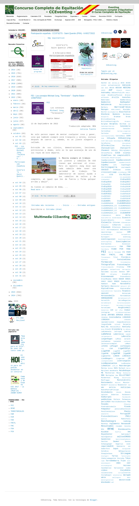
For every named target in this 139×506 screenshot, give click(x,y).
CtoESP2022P (125, 194)
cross (127, 170)
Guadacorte (125, 281)
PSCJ (128, 416)
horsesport (105, 305)
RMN (129, 432)
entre (103, 229)
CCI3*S (83, 75)
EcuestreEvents (107, 220)
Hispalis (126, 291)
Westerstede (124, 480)
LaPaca (118, 339)
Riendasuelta (124, 429)
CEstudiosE (126, 143)
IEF (116, 310)
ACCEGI (103, 85)
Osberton (115, 395)
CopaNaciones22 (107, 160)
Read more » (36, 190)
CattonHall (120, 136)
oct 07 (18, 193)
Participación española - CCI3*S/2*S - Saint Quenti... (20, 170)
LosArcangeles (123, 361)
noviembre (17, 280)
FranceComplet (123, 265)
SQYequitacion (124, 451)
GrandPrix (126, 274)
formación (106, 262)
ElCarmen (116, 222)
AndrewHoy (105, 93)
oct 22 (18, 245)
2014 (13, 70)
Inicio (66, 205)
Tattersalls (125, 456)
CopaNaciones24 (108, 162)
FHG (121, 255)
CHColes (114, 150)
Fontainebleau (123, 260)
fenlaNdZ (117, 252)
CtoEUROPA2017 (123, 201)
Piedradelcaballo (108, 407)
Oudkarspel (106, 397)
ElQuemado (105, 227)
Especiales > (74, 16)
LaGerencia (118, 334)
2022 (13, 97)
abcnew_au (115, 83)
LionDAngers (106, 358)
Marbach (122, 368)
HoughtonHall (124, 308)
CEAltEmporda (119, 141)
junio (16, 118)
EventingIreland (124, 239)
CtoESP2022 (106, 194)
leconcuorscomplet (109, 344)
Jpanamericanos (107, 322)
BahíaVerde (106, 105)
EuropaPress (125, 234)
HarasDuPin (125, 284)
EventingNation (123, 242)
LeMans (127, 344)
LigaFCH (116, 351)
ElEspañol (105, 225)
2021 (13, 94)
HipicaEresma (107, 288)
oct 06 (18, 190)
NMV (102, 387)
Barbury (104, 107)
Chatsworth (125, 148)
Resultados (48, 16)
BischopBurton (113, 112)
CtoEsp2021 (106, 191)
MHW (116, 375)
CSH (102, 174)
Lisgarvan (120, 358)
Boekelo (116, 114)
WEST (128, 477)
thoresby (120, 458)
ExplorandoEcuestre (108, 246)
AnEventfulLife (118, 93)
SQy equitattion (56, 38)
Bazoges (104, 109)
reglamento (114, 424)
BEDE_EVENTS (115, 109)
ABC (109, 83)
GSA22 (103, 281)
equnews (119, 232)
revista (127, 426)
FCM (12, 417)
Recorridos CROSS (105, 16)
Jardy (103, 315)
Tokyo (127, 458)
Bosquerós (105, 117)
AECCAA (118, 88)
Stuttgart (105, 456)
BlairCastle (124, 112)
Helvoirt (124, 286)
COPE (115, 165)
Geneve (122, 272)
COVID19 (104, 170)
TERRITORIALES (17, 411)
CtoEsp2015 (125, 179)
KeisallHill (115, 327)
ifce (121, 310)
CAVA (128, 136)
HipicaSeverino (107, 291)
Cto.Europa (58, 20)
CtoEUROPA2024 (125, 210)
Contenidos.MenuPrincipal (111, 157)
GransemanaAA (107, 276)
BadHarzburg (125, 100)
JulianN (117, 324)
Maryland (105, 371)
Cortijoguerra (109, 167)
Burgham (104, 124)
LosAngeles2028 (107, 361)
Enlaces (93, 16)
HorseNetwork (106, 303)
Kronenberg (117, 329)
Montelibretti (123, 380)
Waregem (126, 475)
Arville (115, 97)
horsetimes (105, 308)
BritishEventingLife (110, 121)
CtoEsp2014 (105, 179)
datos (118, 215)
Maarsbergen (124, 366)
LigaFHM (115, 353)
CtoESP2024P (125, 198)
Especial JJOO (70, 20)
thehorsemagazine (108, 458)
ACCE (122, 83)
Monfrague (105, 380)
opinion (104, 395)
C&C (129, 124)
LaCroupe (117, 331)
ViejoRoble (125, 470)
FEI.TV (110, 252)
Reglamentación (22, 16)
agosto (16, 125)
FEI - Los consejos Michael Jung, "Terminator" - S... (20, 152)
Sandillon (105, 439)
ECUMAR (128, 220)
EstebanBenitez (107, 234)
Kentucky (126, 327)
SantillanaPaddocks (123, 439)
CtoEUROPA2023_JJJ (109, 210)
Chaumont (105, 150)
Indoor (127, 310)
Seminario (121, 446)
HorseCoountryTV (124, 298)
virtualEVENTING (124, 473)
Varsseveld (118, 468)
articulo (105, 97)
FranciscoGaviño (107, 267)
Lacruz (127, 331)
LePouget (114, 346)
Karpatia (126, 324)
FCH (12, 432)
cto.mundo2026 (125, 177)
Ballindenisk (124, 105)
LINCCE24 (126, 356)
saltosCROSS (123, 436)
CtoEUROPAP (125, 213)
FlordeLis (125, 257)
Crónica (116, 170)
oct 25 (18, 255)
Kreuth (108, 329)
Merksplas (110, 375)
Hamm (114, 284)
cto (111, 174)
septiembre (18, 128)
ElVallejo (116, 227)
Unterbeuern (105, 463)
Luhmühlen (105, 366)
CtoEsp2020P (125, 189)
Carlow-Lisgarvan (123, 131)
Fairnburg (105, 249)
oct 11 (18, 207)
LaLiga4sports (106, 336)
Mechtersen (110, 373)
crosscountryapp (109, 172)
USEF (128, 463)
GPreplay (113, 274)
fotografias (108, 264)
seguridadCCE (107, 446)
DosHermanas (116, 218)
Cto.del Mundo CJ (24, 20)
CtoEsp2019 (106, 187)
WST (112, 482)
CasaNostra (126, 133)
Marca (128, 368)
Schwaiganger (106, 444)
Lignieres (105, 356)
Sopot (115, 449)
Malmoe (110, 368)
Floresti (104, 259)
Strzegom (125, 453)
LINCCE (116, 356)
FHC (12, 426)
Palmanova (126, 399)
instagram (105, 312)
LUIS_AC (115, 366)
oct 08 (18, 197)
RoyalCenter (106, 434)
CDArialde (109, 141)
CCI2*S (89, 75)
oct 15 (18, 221)
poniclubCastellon (122, 409)
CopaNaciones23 (123, 160)
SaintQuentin (106, 437)
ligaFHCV (126, 351)
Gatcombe (105, 272)
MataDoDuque (124, 371)
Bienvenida (10, 16)
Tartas (115, 456)
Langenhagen (106, 339)
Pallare (117, 399)
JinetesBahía (115, 317)
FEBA (128, 249)
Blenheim (105, 114)
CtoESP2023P (125, 196)
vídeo (128, 468)
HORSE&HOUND (106, 298)
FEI (48, 103)
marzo (16, 107)
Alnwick (119, 90)
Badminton (105, 102)
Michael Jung (57, 110)
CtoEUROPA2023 (124, 208)
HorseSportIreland (123, 305)
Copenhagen (125, 165)
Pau (128, 402)
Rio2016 (104, 432)
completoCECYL (123, 155)
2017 (13, 80)
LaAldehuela (106, 331)
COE (114, 155)
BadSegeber (125, 102)
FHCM (128, 252)
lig (102, 348)
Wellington (116, 477)
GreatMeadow (106, 279)
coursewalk (125, 167)
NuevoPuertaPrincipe (110, 390)
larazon (127, 339)
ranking (126, 421)
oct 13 (18, 214)
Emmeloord (126, 227)
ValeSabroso (106, 468)
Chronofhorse (106, 153)
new (129, 385)
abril (16, 111)
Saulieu (104, 441)
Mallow (104, 368)
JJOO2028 (127, 319)
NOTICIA (112, 387)
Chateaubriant (107, 148)
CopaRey (104, 165)
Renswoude (125, 424)
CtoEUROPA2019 (123, 203)
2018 (13, 84)
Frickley (120, 267)
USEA (118, 463)
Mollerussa (126, 377)
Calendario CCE (36, 16)
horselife (105, 300)
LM (129, 358)
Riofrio (118, 432)
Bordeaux (126, 114)
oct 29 (18, 269)
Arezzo (127, 95)
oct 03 (18, 143)
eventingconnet (108, 239)
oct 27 (18, 262)
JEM (79, 20)
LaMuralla (125, 336)
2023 (13, 292)
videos (104, 470)
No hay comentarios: (51, 86)
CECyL (127, 141)
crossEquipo (122, 172)
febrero (17, 104)
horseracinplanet (123, 303)
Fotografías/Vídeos (61, 16)
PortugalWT (125, 414)
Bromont (127, 121)
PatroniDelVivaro (119, 402)
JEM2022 (127, 315)
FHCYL (13, 423)
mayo (15, 114)
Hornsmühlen (125, 296)
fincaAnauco (105, 257)
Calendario (125, 126)
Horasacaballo (107, 296)
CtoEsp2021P (125, 191)
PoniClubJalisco (108, 411)
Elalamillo (106, 222)
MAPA (116, 368)
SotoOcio (105, 451)
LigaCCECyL (124, 348)
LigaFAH (105, 351)
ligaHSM (126, 353)
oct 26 (18, 259)
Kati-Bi (104, 327)
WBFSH (103, 477)
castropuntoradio (107, 136)
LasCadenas (105, 341)
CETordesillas (107, 146)
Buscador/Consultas (13, 23)
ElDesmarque (125, 222)
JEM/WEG (111, 315)
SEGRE (128, 444)
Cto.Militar (124, 175)
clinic (126, 153)
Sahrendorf (125, 434)
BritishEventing (108, 119)
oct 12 (18, 210)
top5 (102, 461)
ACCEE (128, 83)
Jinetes (104, 317)
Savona (127, 441)
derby (127, 215)
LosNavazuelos (109, 363)
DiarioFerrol (106, 218)
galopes (104, 269)
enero (16, 100)
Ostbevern (126, 395)
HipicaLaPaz (125, 288)
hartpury (105, 286)
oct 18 (18, 231)
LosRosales (125, 363)
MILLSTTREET (124, 375)
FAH (12, 420)
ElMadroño (116, 225)
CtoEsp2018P (125, 184)
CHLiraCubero (124, 150)
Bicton (104, 112)
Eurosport (105, 237)
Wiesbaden (105, 482)
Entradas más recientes (43, 205)
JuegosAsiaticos (123, 322)
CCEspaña (111, 138)
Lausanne (117, 341)
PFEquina (127, 404)
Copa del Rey (11, 20)
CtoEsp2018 (105, 184)
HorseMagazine (124, 300)
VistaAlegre (106, 475)
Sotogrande (126, 449)
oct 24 (18, 252)
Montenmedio (106, 382)
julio (16, 121)
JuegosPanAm (106, 324)
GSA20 (121, 279)
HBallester (115, 286)
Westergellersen (107, 480)
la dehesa (126, 329)
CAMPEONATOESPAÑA (107, 128)
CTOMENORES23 (106, 215)
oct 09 (18, 200)
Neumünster (122, 385)
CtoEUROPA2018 (107, 203)
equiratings (106, 232)
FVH (12, 429)
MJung (116, 378)
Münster (118, 382)
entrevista (125, 230)
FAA (121, 246)
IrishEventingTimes (123, 312)
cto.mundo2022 (106, 177)
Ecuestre (126, 218)
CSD (129, 172)
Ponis (127, 411)
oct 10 (18, 203)
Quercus (104, 419)
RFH (102, 429)
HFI (129, 286)
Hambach (104, 284)
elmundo (127, 225)
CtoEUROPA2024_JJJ (109, 213)
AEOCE (103, 90)
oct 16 (18, 224)
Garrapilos (126, 269)
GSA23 (110, 281)
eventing (126, 237)
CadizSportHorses (107, 126)
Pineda (127, 407)
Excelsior (126, 244)
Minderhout (105, 378)
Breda (128, 117)
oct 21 (18, 241)
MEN (102, 375)
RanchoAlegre (108, 421)
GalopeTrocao (115, 269)
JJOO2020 (126, 317)
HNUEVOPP (105, 293)
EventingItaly (106, 241)
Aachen (104, 83)
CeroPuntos (105, 143)
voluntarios (117, 475)
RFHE (13, 408)
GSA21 (127, 279)
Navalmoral (113, 385)
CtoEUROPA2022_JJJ (109, 208)
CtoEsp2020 (106, 189)
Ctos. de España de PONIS (42, 20)
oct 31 (18, 276)
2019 (13, 87)
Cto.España (118, 16)
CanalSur (126, 129)
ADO (102, 88)
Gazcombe (114, 272)
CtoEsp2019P (125, 187)
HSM (111, 310)
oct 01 (18, 137)
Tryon (123, 461)
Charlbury (126, 146)
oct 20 (18, 238)
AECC (106, 88)
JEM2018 (119, 315)
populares (105, 414)
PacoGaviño (126, 397)
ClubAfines (106, 155)
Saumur (116, 441)
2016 (13, 77)
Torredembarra (112, 461)
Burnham (123, 124)
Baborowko (105, 100)
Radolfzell (125, 419)
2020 (13, 91)
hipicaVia (117, 291)
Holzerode (126, 293)
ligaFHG (104, 353)
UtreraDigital (106, 465)
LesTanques (125, 346)
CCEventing (111, 65)
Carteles (84, 16)
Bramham (117, 117)
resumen (119, 426)
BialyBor (126, 109)
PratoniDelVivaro (109, 416)
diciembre (17, 286)
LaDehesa (106, 334)
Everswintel (106, 244)
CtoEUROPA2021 (124, 206)
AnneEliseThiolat (115, 95)
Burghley (113, 124)
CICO (117, 153)
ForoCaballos (125, 262)
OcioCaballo (106, 392)
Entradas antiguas (86, 205)
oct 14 (18, 217)
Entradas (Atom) (54, 209)
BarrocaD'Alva (122, 107)
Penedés (104, 404)
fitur (115, 257)
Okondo (127, 392)
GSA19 (115, 279)
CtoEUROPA (105, 201)
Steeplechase (106, 454)
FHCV (103, 255)
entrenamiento (113, 230)
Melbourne (126, 373)
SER (129, 446)
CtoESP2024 (105, 198)
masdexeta (114, 371)
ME (102, 373)
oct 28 (18, 266)
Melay (119, 373)
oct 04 (18, 183)
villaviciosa (106, 473)
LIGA (111, 348)
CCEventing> (107, 33)
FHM (12, 414)
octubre (17, 133)
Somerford (105, 449)
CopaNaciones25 (124, 162)
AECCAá (126, 88)
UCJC (128, 461)
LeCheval (127, 341)
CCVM (102, 141)
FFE (123, 252)
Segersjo (119, 444)
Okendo (118, 392)
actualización (114, 85)
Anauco (128, 90)
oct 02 (18, 140)
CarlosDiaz (105, 131)
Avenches (126, 97)
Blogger (93, 500)
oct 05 (18, 186)
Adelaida (126, 85)
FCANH (113, 249)
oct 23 (18, 248)
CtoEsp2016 (106, 182)
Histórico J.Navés (112, 20)
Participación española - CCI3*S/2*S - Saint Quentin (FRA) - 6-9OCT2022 (63, 33)
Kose (102, 329)
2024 (13, 295)
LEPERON (104, 346)
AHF (110, 90)
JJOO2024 (105, 320)
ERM (128, 232)
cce (102, 138)
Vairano (126, 465)
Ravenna (104, 424)
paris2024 (105, 402)
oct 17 (18, 228)
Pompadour (105, 409)
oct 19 (18, 234)
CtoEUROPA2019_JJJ (109, 206)
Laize (128, 334)
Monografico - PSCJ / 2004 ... (93, 20)
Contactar (26, 23)
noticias (125, 387)
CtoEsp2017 (125, 182)
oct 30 (18, 272)
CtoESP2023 (105, 196)
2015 (13, 73)
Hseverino (105, 310)
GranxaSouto (125, 276)
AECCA (111, 88)
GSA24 (116, 281)
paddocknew (106, 399)
